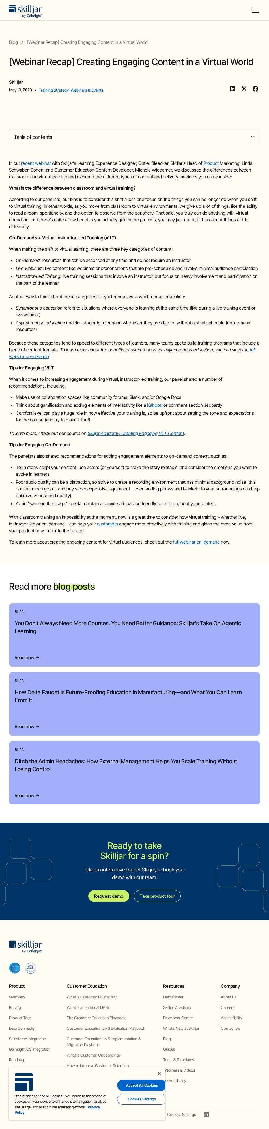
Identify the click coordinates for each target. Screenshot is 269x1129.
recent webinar (36, 163)
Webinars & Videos (179, 1070)
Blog (167, 1038)
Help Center (173, 996)
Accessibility (231, 1017)
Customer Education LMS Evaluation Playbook (106, 1028)
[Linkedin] (232, 88)
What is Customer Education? (92, 996)
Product (211, 163)
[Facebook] (255, 88)
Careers (227, 1007)
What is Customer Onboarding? (93, 1055)
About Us (229, 996)
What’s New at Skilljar (181, 1028)
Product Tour (20, 1017)
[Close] (159, 1073)
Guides (169, 1049)
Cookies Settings (181, 1115)
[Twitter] (244, 88)
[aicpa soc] (14, 968)
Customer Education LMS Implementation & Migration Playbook (104, 1041)
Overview (17, 996)
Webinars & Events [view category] (87, 90)
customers (107, 524)
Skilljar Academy (177, 1007)
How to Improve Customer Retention (98, 1065)
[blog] (13, 42)
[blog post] (87, 42)
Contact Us (230, 1028)
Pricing (15, 1007)
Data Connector (22, 1028)
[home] (25, 10)
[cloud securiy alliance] (30, 968)
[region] (87, 1093)
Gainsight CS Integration (30, 1049)
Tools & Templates (178, 1059)
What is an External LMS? (88, 1007)
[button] (254, 10)
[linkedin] (206, 1114)
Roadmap (17, 1059)
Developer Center (178, 1017)
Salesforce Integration (27, 1038)
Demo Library (174, 1080)
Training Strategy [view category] (53, 90)
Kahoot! (154, 405)
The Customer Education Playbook (96, 1017)
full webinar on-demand (196, 542)
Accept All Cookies (142, 1085)
